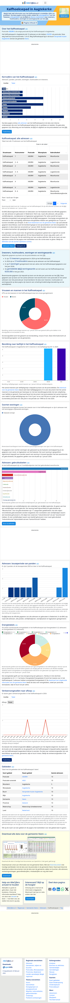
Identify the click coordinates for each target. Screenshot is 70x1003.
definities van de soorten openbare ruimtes (17, 242)
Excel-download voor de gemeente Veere (42, 223)
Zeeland (25, 803)
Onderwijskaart (54, 985)
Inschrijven (30, 899)
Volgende (63, 203)
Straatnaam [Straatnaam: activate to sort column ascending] (7, 153)
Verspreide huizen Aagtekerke (32, 792)
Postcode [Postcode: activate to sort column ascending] (31, 153)
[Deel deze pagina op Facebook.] (54, 889)
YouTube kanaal (54, 1000)
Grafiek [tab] (5, 83)
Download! (6, 876)
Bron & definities (8, 524)
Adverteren (53, 993)
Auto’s (28, 982)
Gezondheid (30, 985)
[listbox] (10, 702)
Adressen (29, 963)
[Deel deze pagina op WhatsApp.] (62, 889)
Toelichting (7, 132)
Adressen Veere (8, 246)
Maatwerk (52, 997)
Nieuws (51, 972)
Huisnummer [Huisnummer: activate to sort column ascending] (19, 153)
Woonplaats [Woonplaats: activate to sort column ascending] (42, 153)
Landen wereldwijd (32, 974)
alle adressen (22, 123)
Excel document (55, 865)
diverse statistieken (37, 17)
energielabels (15, 17)
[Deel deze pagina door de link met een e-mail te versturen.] (49, 889)
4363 (24, 780)
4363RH (11, 31)
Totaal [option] (10, 702)
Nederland (26, 810)
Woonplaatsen (39, 970)
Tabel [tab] (13, 83)
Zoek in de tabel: (52, 144)
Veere (27, 39)
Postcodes (29, 970)
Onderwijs (29, 996)
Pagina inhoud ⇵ (29, 23)
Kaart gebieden (54, 980)
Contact (52, 995)
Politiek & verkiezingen (34, 998)
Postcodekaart (54, 987)
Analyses (52, 963)
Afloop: (4, 702)
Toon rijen (9, 200)
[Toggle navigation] (45, 3)
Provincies (29, 972)
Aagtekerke (26, 788)
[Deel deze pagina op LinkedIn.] (58, 889)
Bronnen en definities (56, 965)
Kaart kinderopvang (56, 982)
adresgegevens (44, 15)
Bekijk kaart (64, 16)
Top (61, 908)
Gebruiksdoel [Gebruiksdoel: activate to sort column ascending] (55, 153)
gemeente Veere (7, 756)
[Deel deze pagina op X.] (66, 889)
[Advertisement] (35, 59)
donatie (13, 897)
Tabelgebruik (20, 246)
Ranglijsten (53, 974)
